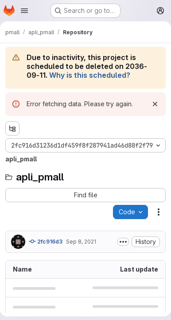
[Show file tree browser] (12, 128)
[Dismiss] (155, 104)
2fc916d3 (45, 241)
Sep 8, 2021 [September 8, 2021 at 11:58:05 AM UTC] (81, 241)
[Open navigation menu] (24, 11)
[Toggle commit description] (123, 242)
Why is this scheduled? (89, 75)
